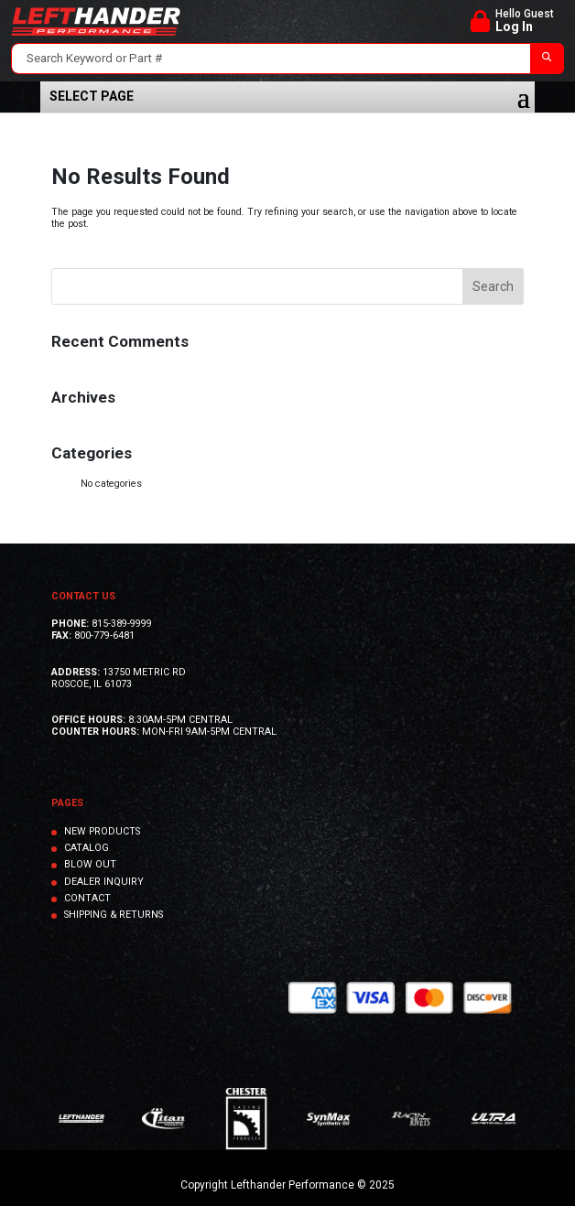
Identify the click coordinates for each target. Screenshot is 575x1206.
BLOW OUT (90, 864)
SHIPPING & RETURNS (113, 915)
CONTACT (87, 898)
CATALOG (86, 848)
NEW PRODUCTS (102, 831)
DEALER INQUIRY (104, 882)
